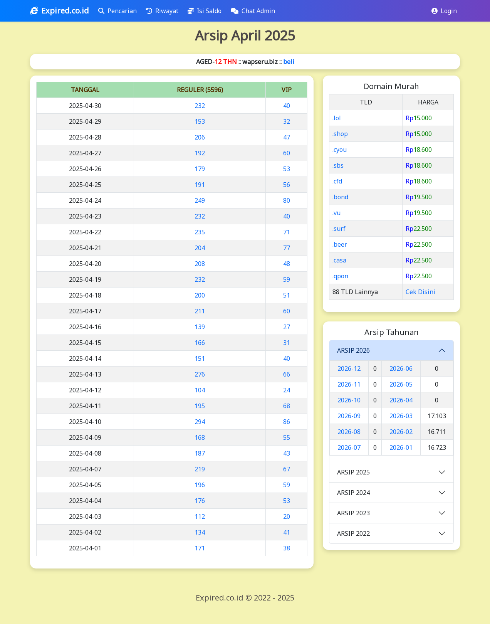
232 (200, 105)
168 (200, 437)
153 (200, 121)
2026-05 (401, 384)
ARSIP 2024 (353, 492)
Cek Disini (420, 292)
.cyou (339, 149)
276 (200, 374)
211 (200, 311)
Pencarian (119, 11)
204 (200, 248)
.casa (339, 260)
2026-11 (349, 384)
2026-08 (349, 431)
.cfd (337, 181)
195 (200, 406)
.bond (340, 197)
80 (286, 200)
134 (200, 532)
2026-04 (401, 400)
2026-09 (349, 416)
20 (286, 516)
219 (200, 469)
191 (200, 184)
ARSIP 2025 (353, 472)
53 (286, 169)
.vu (336, 213)
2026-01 (401, 447)
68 (286, 406)
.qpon (340, 276)
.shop (340, 134)
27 (286, 327)
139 (200, 327)
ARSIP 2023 (353, 513)
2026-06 (401, 368)
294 (200, 421)
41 (286, 532)
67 (286, 469)
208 (200, 263)
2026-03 (401, 416)
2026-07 (349, 447)
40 (286, 105)
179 (200, 169)
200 (200, 295)
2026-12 (349, 368)
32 (286, 121)
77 (286, 248)
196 (200, 485)
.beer (339, 244)
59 (286, 279)
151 (200, 358)
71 (286, 232)
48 (286, 263)
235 (200, 232)
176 (200, 500)
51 (286, 295)
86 (286, 421)
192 (200, 153)
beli (288, 61)
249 (200, 200)
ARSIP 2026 (353, 350)
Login (444, 11)
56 (286, 184)
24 (286, 390)
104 (200, 390)
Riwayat (163, 11)
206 (200, 137)
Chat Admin (254, 11)
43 (286, 453)
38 (286, 548)
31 (286, 342)
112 (200, 516)
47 (286, 137)
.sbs (338, 165)
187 (200, 453)
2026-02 (401, 431)
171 (200, 548)
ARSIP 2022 (353, 533)
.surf (339, 228)
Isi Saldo (206, 11)
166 (200, 342)
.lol (336, 118)
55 (286, 437)
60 (286, 153)
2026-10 (349, 400)
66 (286, 374)
